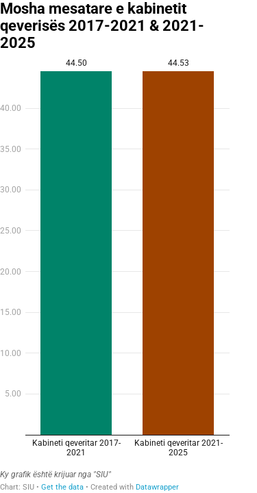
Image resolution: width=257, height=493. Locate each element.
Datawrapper (157, 487)
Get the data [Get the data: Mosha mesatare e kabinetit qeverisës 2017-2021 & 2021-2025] (62, 487)
